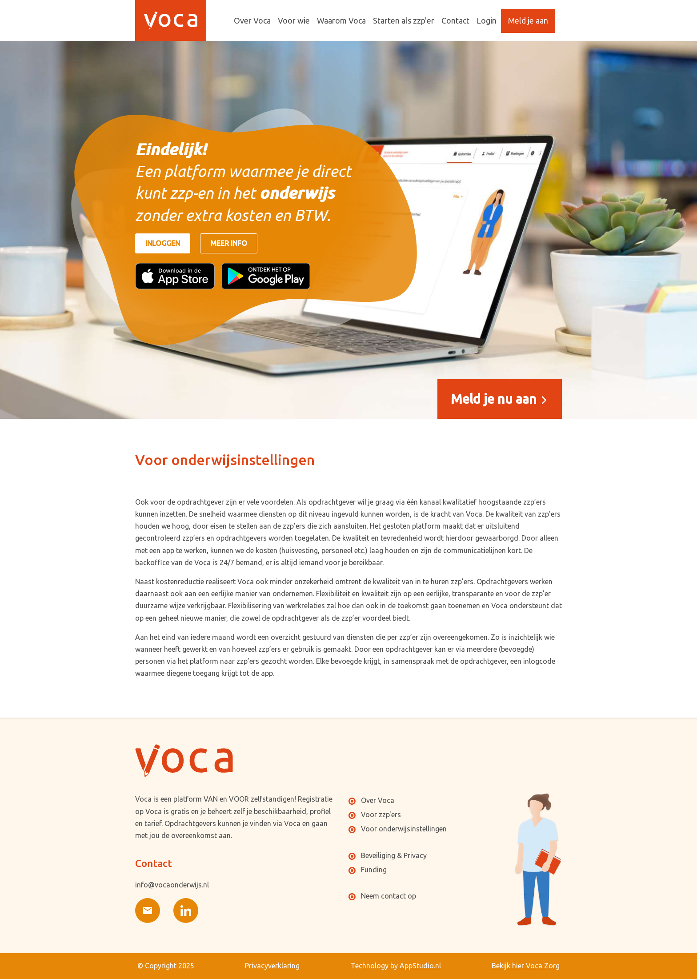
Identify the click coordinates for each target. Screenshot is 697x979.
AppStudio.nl (420, 966)
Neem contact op (388, 896)
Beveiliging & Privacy (394, 855)
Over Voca (377, 800)
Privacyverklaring (272, 966)
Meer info (228, 243)
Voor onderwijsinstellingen (404, 829)
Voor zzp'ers (381, 814)
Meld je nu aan (495, 399)
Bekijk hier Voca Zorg (526, 966)
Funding (374, 870)
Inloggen (162, 243)
